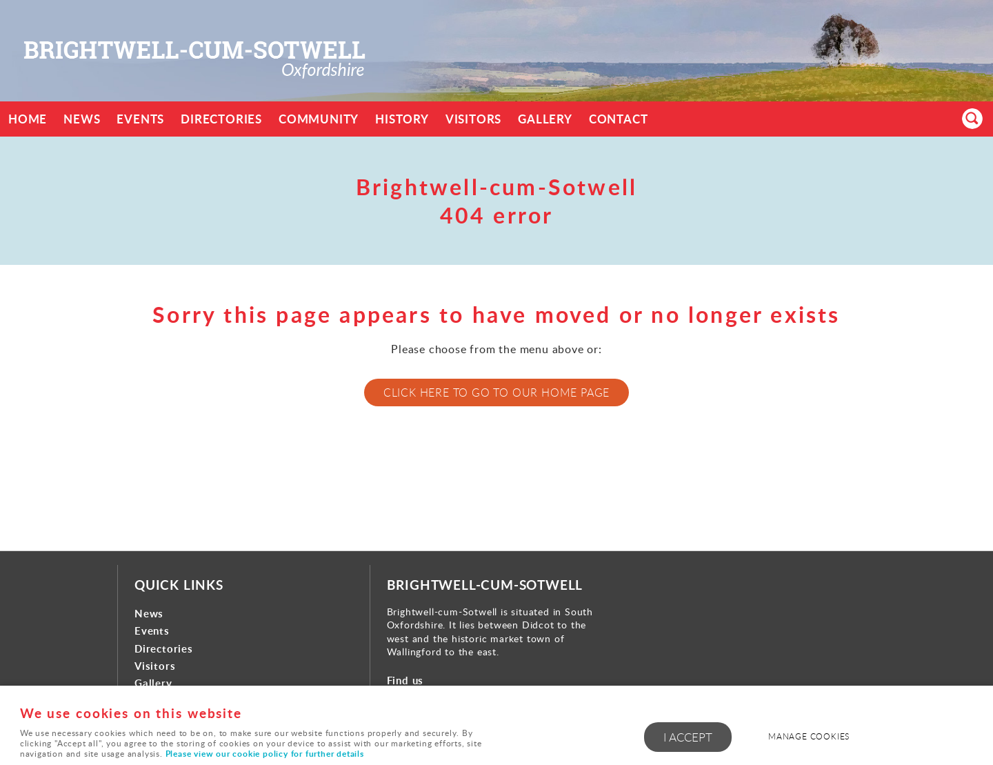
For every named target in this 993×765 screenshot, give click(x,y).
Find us (405, 680)
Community (319, 119)
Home (27, 119)
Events (140, 119)
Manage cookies (809, 736)
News (81, 119)
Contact (618, 119)
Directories (221, 119)
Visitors (473, 119)
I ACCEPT (687, 737)
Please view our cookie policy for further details (265, 753)
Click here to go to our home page (496, 392)
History (402, 119)
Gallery (545, 119)
